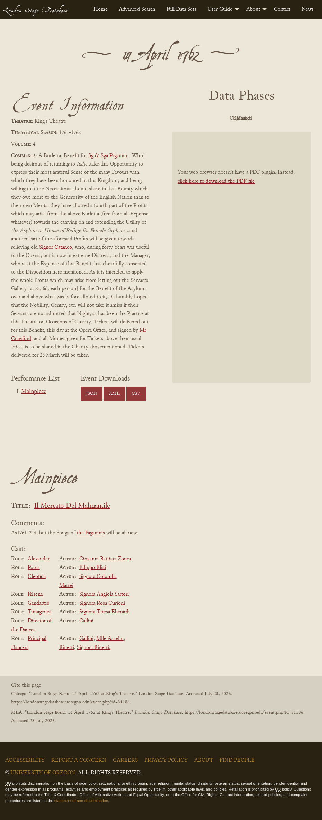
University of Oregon (42, 773)
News (308, 9)
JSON (91, 393)
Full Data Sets (181, 9)
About (253, 9)
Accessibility (25, 760)
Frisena (35, 594)
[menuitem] (100, 9)
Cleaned (278, 118)
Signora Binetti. (93, 647)
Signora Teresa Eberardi (104, 612)
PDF (202, 118)
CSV (136, 393)
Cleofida (37, 576)
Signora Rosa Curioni (102, 603)
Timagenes (39, 612)
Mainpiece (33, 392)
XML (114, 393)
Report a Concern (78, 760)
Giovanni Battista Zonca (105, 559)
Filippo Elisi (92, 567)
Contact (282, 9)
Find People (237, 760)
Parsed (240, 134)
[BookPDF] (241, 272)
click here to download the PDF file (216, 197)
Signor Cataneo (55, 247)
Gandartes (38, 603)
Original (239, 118)
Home (100, 9)
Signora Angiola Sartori (104, 594)
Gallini (86, 621)
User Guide (219, 9)
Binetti (66, 647)
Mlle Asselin (110, 638)
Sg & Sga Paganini (107, 156)
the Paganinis (91, 533)
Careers (125, 760)
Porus (34, 567)
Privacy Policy (166, 760)
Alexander (39, 559)
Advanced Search (137, 9)
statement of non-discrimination (81, 801)
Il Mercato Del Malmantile (72, 506)
